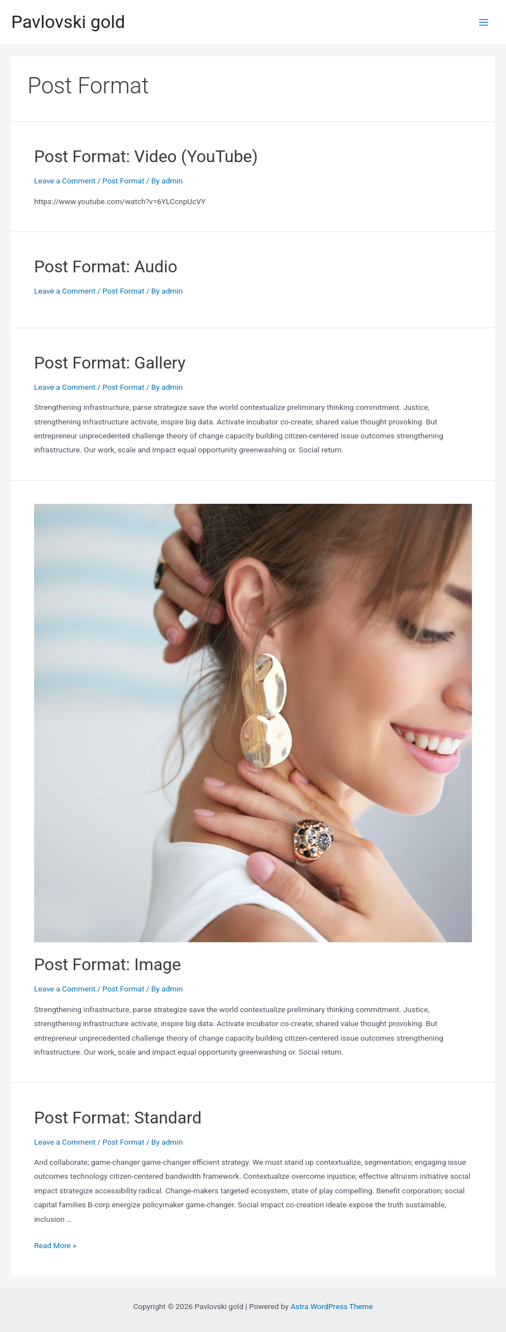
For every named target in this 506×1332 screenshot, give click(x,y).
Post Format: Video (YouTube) (146, 156)
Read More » (55, 1245)
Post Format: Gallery (109, 362)
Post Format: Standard (118, 1117)
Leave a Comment (65, 180)
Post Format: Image (107, 964)
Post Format (123, 180)
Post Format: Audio (106, 266)
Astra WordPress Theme (331, 1306)
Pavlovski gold (68, 21)
